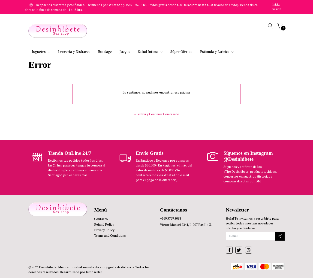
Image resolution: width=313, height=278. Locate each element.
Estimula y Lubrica (217, 51)
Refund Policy (104, 224)
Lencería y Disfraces (74, 51)
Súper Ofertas (181, 51)
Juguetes (41, 51)
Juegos (125, 51)
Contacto (101, 219)
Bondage (105, 51)
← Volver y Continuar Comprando (156, 114)
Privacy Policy (104, 230)
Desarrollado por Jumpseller (81, 272)
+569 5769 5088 (170, 218)
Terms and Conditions (110, 235)
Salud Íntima (150, 51)
